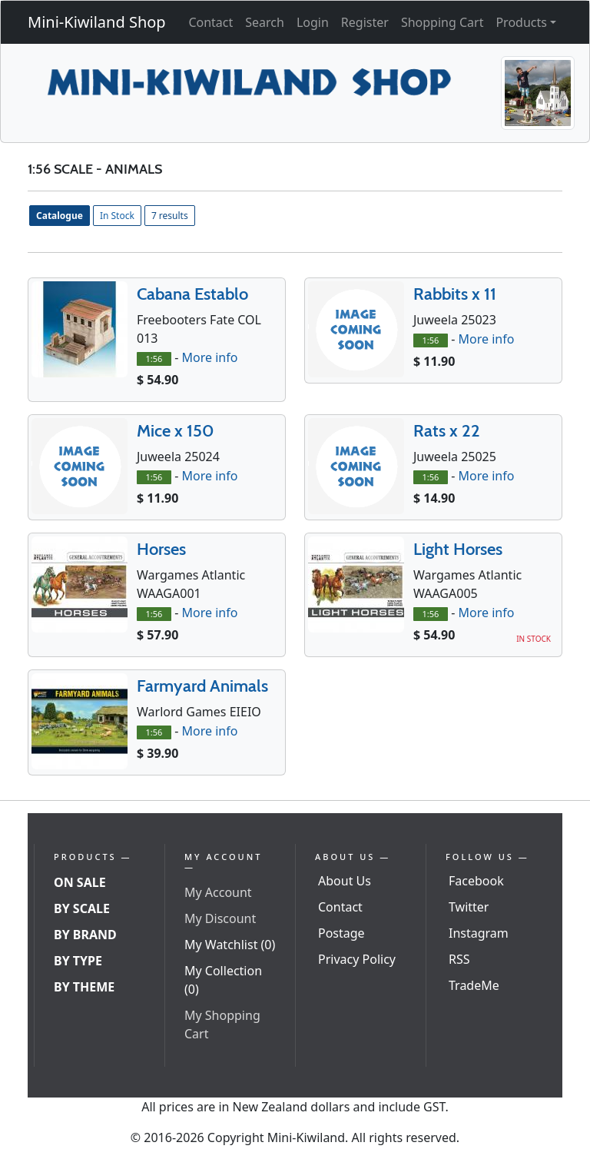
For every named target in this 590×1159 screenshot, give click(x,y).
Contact (210, 22)
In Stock (117, 215)
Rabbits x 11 (454, 294)
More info (209, 357)
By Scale (82, 908)
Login (313, 22)
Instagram (479, 933)
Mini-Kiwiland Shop (97, 22)
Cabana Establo (192, 294)
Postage (341, 933)
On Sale (80, 882)
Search (264, 22)
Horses (161, 549)
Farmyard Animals (202, 686)
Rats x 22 (446, 430)
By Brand (85, 934)
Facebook (476, 880)
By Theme (84, 986)
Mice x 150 (175, 430)
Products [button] (521, 22)
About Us (344, 880)
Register (365, 22)
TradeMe (474, 985)
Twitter (469, 906)
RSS (459, 959)
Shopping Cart (442, 22)
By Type (78, 960)
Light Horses (457, 549)
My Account (218, 892)
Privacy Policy (357, 959)
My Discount (220, 918)
